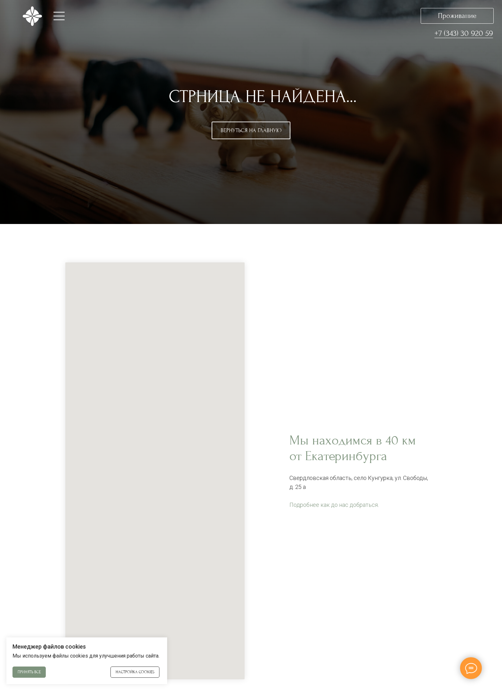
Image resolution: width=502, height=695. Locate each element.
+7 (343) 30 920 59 (463, 33)
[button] (59, 16)
